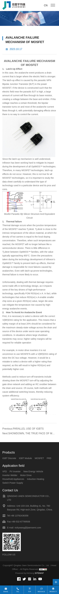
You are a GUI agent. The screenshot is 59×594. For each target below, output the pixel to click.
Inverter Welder (9, 475)
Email (5, 591)
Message (41, 591)
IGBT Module (25, 458)
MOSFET (32, 65)
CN (46, 5)
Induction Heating (35, 479)
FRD (49, 458)
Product (53, 591)
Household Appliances (13, 479)
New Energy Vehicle (33, 471)
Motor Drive (25, 475)
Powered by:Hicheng (24, 573)
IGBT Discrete (9, 458)
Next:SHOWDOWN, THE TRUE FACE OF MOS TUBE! (29, 434)
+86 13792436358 (19, 515)
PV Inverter (15, 471)
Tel (17, 591)
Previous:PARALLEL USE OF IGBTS (23, 428)
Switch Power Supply (12, 483)
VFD (4, 471)
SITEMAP (39, 573)
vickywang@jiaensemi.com (27, 527)
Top (29, 591)
